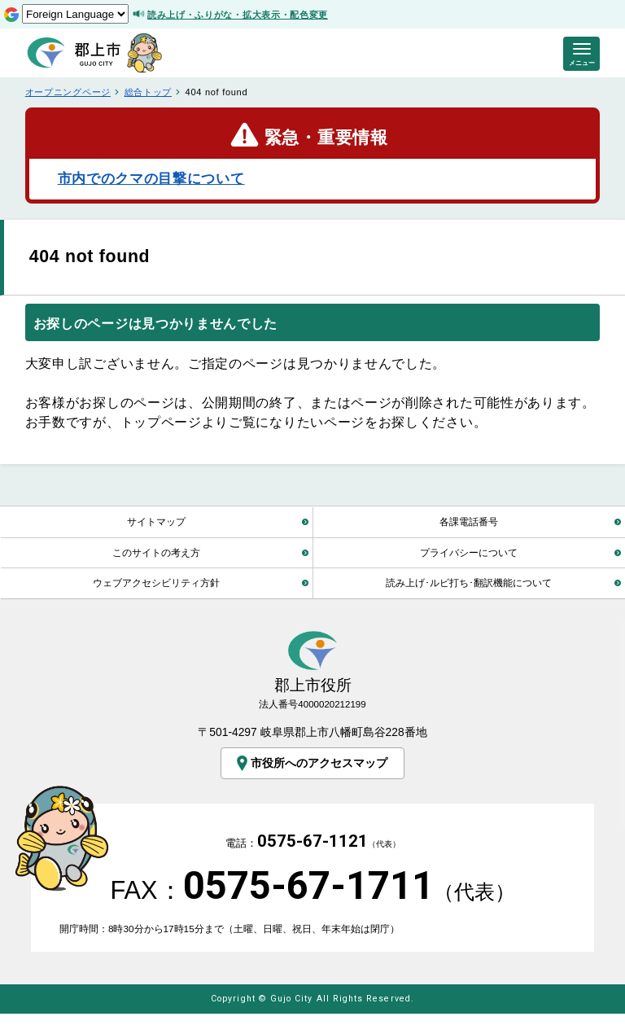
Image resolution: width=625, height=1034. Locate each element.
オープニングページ (68, 92)
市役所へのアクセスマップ (310, 763)
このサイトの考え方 (156, 552)
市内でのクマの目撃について (151, 178)
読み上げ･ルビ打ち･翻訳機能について (469, 582)
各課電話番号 (468, 521)
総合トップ (148, 92)
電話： (313, 853)
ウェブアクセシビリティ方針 (156, 582)
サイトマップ (156, 521)
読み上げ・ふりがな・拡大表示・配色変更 (237, 15)
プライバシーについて (469, 552)
